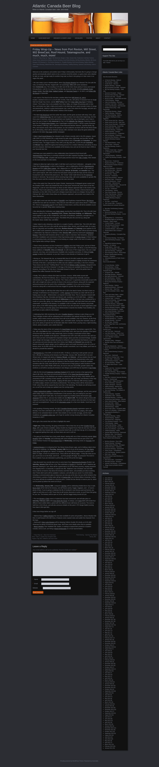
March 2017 (108, 636)
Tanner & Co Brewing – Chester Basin (115, 410)
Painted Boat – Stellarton (111, 370)
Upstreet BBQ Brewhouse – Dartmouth (115, 432)
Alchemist (89, 175)
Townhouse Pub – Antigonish (113, 419)
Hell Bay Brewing (80, 60)
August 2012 (108, 735)
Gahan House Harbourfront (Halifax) (42, 60)
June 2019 (108, 586)
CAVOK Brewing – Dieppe (112, 100)
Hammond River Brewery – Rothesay (115, 137)
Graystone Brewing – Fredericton (114, 130)
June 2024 (108, 478)
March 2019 (108, 592)
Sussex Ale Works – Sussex (112, 186)
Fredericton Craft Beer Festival (85, 58)
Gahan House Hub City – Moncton (114, 120)
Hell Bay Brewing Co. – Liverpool (114, 318)
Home (33, 38)
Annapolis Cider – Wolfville (112, 272)
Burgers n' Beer (65, 58)
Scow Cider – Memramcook (112, 183)
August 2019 (108, 582)
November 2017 (109, 621)
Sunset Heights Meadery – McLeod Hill (115, 185)
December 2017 (109, 619)
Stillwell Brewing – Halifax (112, 406)
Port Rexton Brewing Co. (54, 62)
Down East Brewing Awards (80, 374)
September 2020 (109, 558)
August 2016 (108, 649)
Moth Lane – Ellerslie (110, 454)
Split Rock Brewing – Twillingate (113, 251)
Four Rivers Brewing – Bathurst (113, 115)
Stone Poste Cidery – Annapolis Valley (115, 408)
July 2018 (107, 606)
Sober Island (60, 211)
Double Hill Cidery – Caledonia (113, 447)
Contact (107, 38)
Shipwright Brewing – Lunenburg (113, 397)
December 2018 (109, 597)
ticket (80, 501)
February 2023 (109, 505)
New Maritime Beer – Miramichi (113, 170)
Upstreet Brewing (39, 447)
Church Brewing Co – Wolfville (113, 296)
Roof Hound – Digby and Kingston (114, 381)
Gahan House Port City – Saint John (115, 122)
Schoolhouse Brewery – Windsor (114, 388)
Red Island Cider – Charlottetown (114, 459)
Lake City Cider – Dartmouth (112, 331)
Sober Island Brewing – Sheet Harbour (115, 401)
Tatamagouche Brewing (61, 64)
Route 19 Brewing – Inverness (113, 383)
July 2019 (107, 584)
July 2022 (107, 518)
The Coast (49, 132)
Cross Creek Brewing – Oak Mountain (115, 106)
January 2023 (108, 507)
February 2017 (109, 638)
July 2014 (107, 695)
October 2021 (108, 535)
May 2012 (107, 740)
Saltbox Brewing (88, 62)
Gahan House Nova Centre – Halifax (115, 305)
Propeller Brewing (67, 62)
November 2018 (109, 599)
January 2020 (108, 573)
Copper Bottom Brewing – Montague (115, 445)
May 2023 (107, 500)
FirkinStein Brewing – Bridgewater (114, 304)
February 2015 (109, 682)
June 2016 (108, 652)
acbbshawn (40, 45)
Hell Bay (64, 486)
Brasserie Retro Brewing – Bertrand (114, 95)
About (98, 38)
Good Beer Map (44, 38)
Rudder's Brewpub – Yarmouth (113, 384)
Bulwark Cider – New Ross (112, 289)
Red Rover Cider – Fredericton (113, 179)
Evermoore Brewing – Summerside (114, 448)
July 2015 (107, 672)
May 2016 (107, 654)
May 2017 (107, 632)
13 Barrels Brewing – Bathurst (113, 80)
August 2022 (108, 516)
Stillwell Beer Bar (49, 64)
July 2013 (107, 717)
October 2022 (108, 513)
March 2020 (108, 570)
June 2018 (108, 608)
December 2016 (109, 641)
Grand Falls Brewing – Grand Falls (114, 126)
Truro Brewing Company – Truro (113, 421)
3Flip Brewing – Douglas (111, 82)
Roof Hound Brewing (78, 62)
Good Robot (66, 329)
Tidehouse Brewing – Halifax (112, 416)
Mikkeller (87, 60)
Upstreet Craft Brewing (84, 64)
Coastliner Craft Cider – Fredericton (114, 104)
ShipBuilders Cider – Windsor (113, 395)
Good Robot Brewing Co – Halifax (114, 309)
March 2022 (108, 525)
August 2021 (108, 538)
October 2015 (108, 667)
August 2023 (108, 494)
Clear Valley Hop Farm (78, 102)
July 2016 (107, 650)
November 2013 (109, 709)
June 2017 (108, 630)
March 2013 (108, 724)
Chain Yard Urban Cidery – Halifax (114, 294)
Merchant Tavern (72, 91)
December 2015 (109, 663)
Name (35, 579)
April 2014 (107, 700)
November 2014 (109, 687)
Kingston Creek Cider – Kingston (114, 150)
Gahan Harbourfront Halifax (42, 391)
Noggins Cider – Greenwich (112, 359)
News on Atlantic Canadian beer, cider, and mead (50, 9)
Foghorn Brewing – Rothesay (113, 113)
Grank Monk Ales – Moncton (112, 128)
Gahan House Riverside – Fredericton (115, 124)
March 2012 (108, 744)
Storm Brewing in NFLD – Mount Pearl (115, 252)
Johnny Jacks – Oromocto (112, 144)
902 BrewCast (56, 58)
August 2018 (108, 604)
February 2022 (109, 527)
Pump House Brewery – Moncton (114, 177)
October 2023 (108, 490)
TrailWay (66, 245)
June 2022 (108, 520)
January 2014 (108, 706)
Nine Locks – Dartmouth (111, 355)
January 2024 (108, 485)
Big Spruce (90, 200)
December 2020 (109, 553)
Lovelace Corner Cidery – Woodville (114, 335)
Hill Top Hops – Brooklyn (111, 322)
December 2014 (109, 685)
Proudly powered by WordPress (69, 761)
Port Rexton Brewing (69, 82)
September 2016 (109, 647)
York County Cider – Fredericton (113, 203)
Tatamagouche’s (38, 155)
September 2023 (109, 492)
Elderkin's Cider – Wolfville (112, 302)
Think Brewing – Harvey (111, 190)
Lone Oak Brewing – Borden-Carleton (115, 452)
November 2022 (109, 511)
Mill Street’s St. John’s (79, 97)
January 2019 (108, 595)
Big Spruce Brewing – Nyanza (113, 280)
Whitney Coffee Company (77, 265)
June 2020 (108, 564)
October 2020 (108, 557)
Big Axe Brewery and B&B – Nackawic (115, 87)
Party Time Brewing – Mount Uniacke (115, 372)
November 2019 (109, 577)
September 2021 (109, 536)
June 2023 (108, 498)
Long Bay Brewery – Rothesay (113, 155)
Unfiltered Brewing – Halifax (112, 430)
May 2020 (107, 566)
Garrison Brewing (57, 60)
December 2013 (109, 707)
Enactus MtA (66, 477)
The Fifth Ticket (47, 91)
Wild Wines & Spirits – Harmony (113, 436)
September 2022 (109, 514)
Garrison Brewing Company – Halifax (115, 307)
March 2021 (108, 547)
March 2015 (108, 680)
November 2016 (109, 643)
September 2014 (109, 691)
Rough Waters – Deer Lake (112, 247)
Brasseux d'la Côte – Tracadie (113, 96)
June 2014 (108, 696)
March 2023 (108, 503)
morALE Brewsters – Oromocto (113, 168)
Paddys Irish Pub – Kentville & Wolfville (115, 368)
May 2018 (107, 610)
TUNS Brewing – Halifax (111, 423)
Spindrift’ (61, 200)
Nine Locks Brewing (48, 522)
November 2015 (109, 665)
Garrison (67, 293)
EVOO (40, 91)
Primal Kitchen (44, 166)
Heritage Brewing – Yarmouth (113, 320)
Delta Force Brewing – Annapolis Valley (115, 300)
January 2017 (108, 639)
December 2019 (109, 575)
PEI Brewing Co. (42, 62)
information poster (65, 402)
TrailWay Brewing (73, 64)
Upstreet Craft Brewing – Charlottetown (115, 463)
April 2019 (107, 590)
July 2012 (107, 737)
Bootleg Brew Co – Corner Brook (114, 217)
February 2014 (109, 704)
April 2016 (107, 656)
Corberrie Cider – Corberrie (112, 298)
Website (35, 588)
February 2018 (109, 615)
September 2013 (109, 713)
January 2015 (108, 683)
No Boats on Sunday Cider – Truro (114, 357)
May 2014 (107, 698)
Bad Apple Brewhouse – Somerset (114, 276)
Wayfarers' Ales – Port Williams (113, 434)
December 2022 (109, 509)
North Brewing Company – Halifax (114, 360)
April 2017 (107, 634)
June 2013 (108, 718)
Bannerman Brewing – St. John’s (114, 212)
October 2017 (108, 623)
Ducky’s (72, 464)
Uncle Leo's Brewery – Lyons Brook (114, 429)
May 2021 (107, 544)
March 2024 (108, 481)
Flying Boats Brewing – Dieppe (113, 111)
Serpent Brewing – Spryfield (112, 394)
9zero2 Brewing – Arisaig (111, 267)
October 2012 (108, 731)
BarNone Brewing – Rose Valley (113, 441)
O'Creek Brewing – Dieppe (112, 172)
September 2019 (109, 581)
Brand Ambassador (60, 528)
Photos (89, 38)
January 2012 (108, 748)
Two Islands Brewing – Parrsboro (114, 427)
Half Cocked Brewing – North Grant (114, 311)
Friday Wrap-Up (42, 58)
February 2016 (109, 660)
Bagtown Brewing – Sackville (113, 85)
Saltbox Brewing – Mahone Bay (113, 386)
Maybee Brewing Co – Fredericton (114, 163)
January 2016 (108, 661)
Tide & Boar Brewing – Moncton (113, 192)
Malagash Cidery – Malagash (113, 340)
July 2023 (107, 496)
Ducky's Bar (73, 58)
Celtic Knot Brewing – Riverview (113, 102)
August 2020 (108, 560)
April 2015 (107, 678)
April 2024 (107, 479)
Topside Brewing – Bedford (112, 417)
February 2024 (109, 483)
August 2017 (108, 627)
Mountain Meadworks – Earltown (114, 346)
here (85, 108)
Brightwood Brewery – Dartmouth (114, 287)
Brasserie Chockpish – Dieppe (113, 93)
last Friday (92, 368)
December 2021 (109, 531)
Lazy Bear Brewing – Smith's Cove (114, 333)
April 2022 (107, 524)
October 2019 (108, 579)
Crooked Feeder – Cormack (112, 223)
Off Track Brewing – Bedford (112, 362)
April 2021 (107, 546)
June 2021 (108, 542)
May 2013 (107, 720)
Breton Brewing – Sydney (112, 285)
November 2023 (109, 489)
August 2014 (108, 693)
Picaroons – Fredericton (111, 175)
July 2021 (107, 540)
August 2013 (108, 715)
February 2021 (109, 549)
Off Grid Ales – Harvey (111, 174)
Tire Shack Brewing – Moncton (113, 196)
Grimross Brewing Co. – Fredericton (114, 133)
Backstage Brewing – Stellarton (113, 274)
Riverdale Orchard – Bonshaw (113, 461)
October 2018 (108, 601)
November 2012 (109, 729)
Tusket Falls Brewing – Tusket (113, 425)
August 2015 (108, 671)
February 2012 (109, 746)
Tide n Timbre (83, 157)
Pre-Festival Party (56, 441)
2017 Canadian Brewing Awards (67, 408)
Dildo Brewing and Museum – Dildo (114, 225)
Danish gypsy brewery (48, 123)
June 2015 (108, 674)
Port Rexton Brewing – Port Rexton (114, 238)
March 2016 (108, 658)
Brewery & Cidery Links (62, 38)
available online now (48, 415)
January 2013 (108, 726)
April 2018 (107, 612)
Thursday (89, 441)
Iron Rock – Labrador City (112, 227)
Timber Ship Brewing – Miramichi (114, 194)
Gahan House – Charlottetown (113, 450)
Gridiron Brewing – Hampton (112, 131)
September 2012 (109, 733)
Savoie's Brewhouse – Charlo (113, 181)
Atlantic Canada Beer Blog (56, 6)
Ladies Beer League (49, 168)
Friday (35, 443)
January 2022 (108, 529)
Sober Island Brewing (38, 64)
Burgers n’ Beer (44, 498)
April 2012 (107, 742)
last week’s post (47, 205)
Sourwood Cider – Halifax (112, 403)
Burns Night (36, 488)
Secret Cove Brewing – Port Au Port (114, 249)
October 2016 (108, 645)
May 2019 (107, 588)
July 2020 (107, 562)
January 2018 (108, 617)
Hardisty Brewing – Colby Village (114, 316)
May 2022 (107, 522)
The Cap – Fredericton (111, 188)
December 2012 (109, 728)
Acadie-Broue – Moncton (111, 84)
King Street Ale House (60, 501)
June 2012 (108, 739)
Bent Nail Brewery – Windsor (112, 278)
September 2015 (109, 669)
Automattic (95, 761)
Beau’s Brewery (39, 526)
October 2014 (108, 689)
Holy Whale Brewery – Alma (112, 142)
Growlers (79, 38)
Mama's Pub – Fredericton (112, 161)
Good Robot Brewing (68, 60)
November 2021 (109, 533)
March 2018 (108, 614)
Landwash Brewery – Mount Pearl (114, 228)
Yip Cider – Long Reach (111, 201)
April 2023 (107, 502)
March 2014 (108, 702)
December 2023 (109, 487)
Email (35, 584)
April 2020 (107, 568)
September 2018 (109, 603)
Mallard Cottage (58, 91)
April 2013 (107, 722)
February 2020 (109, 571)
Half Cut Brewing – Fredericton (113, 135)
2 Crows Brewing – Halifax (112, 265)
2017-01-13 (48, 45)
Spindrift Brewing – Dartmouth (113, 405)
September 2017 (109, 625)
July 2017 (107, 628)
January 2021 (108, 551)
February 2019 (109, 593)
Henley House (80, 237)
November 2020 (109, 555)
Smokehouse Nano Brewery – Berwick (115, 399)
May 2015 (107, 676)
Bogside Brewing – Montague (113, 443)
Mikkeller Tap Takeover (76, 121)
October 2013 (108, 711)
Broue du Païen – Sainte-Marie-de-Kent (115, 98)
